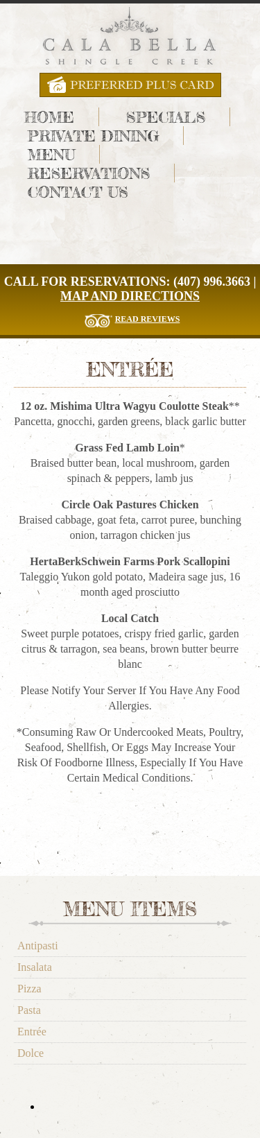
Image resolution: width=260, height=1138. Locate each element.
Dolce (30, 1053)
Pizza (29, 988)
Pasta (29, 1010)
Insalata (34, 967)
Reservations (89, 173)
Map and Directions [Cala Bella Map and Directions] (130, 296)
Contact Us (78, 191)
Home (49, 116)
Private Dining (93, 135)
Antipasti (37, 945)
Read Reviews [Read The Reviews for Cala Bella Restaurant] (147, 319)
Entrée (31, 1031)
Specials (165, 116)
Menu (52, 154)
